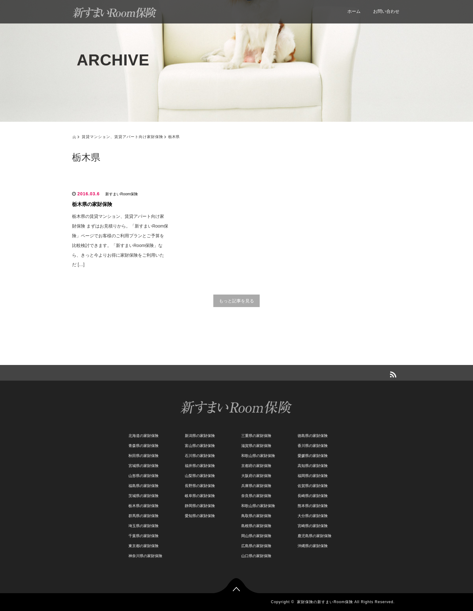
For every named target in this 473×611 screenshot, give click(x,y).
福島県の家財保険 (143, 486)
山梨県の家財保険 (200, 476)
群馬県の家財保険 (143, 516)
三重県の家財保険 (256, 436)
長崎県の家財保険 (313, 496)
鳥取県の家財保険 (256, 516)
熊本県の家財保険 (313, 506)
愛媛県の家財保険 (313, 456)
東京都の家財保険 (143, 546)
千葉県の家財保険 (143, 536)
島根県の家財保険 (256, 526)
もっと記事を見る (236, 300)
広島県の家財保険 (256, 546)
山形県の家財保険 (143, 476)
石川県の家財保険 (200, 456)
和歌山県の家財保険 (258, 456)
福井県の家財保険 (200, 466)
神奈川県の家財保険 (145, 556)
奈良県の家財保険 (256, 496)
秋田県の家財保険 (143, 456)
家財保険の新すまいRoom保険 (325, 602)
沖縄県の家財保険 (313, 546)
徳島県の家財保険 (313, 436)
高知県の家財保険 (313, 466)
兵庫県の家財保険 (256, 486)
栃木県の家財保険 (92, 204)
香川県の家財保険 (313, 446)
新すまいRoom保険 (121, 194)
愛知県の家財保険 (200, 516)
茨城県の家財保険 (143, 496)
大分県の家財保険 (313, 516)
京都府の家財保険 (256, 466)
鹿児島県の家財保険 (314, 536)
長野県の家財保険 (200, 486)
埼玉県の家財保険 (143, 526)
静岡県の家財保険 (200, 506)
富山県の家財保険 (200, 446)
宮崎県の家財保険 (313, 526)
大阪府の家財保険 (256, 476)
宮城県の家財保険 (143, 466)
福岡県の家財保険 (313, 476)
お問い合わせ (386, 11)
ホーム (354, 11)
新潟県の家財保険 (200, 436)
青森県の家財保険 (143, 446)
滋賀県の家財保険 (256, 446)
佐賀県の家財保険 (313, 486)
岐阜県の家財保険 (200, 496)
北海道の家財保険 (143, 436)
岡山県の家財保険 (256, 536)
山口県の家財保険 (256, 556)
